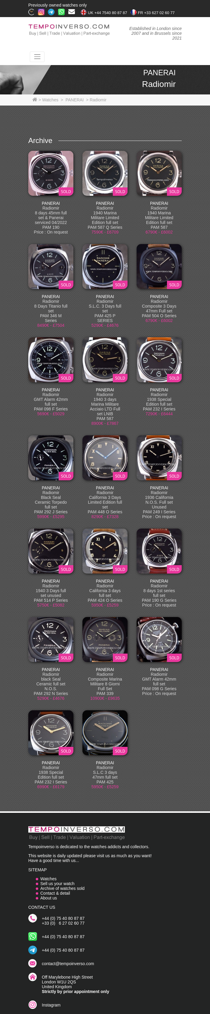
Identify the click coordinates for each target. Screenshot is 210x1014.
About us (48, 898)
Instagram (51, 1005)
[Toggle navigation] (37, 57)
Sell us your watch (57, 883)
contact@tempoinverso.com (68, 963)
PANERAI (51, 203)
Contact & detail (55, 893)
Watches (48, 878)
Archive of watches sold (62, 888)
